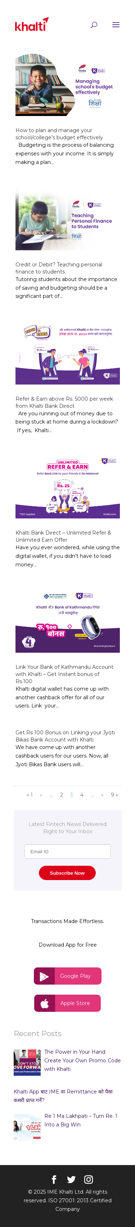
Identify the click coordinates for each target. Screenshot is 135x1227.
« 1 (30, 795)
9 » (114, 795)
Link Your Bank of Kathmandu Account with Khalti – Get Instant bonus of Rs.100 (64, 674)
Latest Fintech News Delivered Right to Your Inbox (67, 828)
